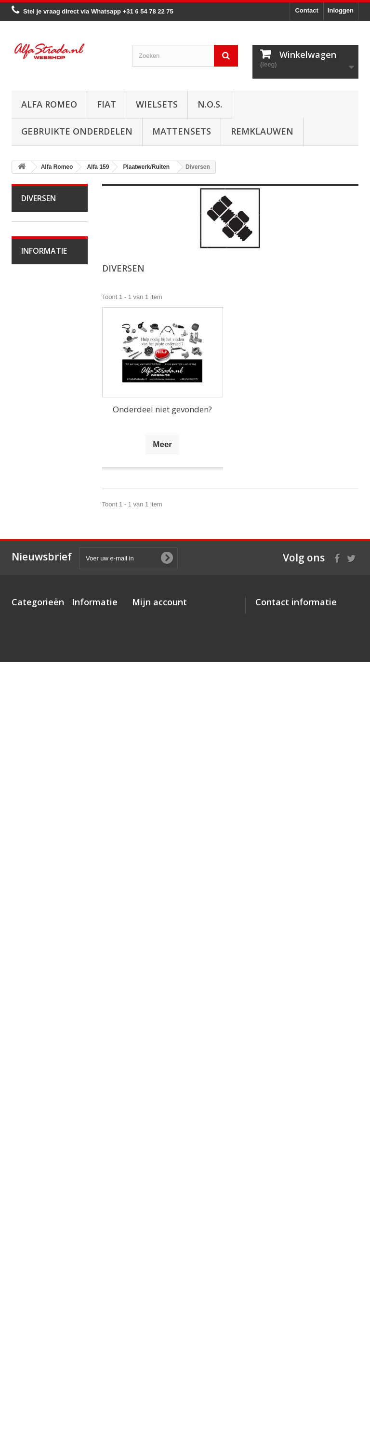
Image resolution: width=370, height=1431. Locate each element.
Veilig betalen (46, 1122)
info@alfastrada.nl (319, 1361)
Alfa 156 (39, 495)
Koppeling (41, 600)
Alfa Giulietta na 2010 (47, 369)
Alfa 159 (39, 510)
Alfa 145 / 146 (47, 450)
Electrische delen (40, 726)
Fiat (106, 104)
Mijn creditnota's (157, 1306)
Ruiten (37, 837)
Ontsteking (43, 540)
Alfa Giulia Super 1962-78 (41, 266)
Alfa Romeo (49, 104)
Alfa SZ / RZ (45, 1030)
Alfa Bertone (45, 243)
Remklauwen (262, 131)
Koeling (38, 570)
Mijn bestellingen (157, 1293)
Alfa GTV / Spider (39, 1008)
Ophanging (43, 674)
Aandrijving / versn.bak (42, 622)
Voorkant (40, 792)
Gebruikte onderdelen (76, 131)
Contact (306, 10)
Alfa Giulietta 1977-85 (42, 340)
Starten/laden (46, 555)
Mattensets (181, 131)
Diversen (40, 852)
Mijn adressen (153, 1318)
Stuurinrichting (48, 659)
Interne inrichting (34, 875)
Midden (38, 807)
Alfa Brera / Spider (40, 934)
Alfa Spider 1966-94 (40, 295)
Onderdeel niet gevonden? (162, 409)
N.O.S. (210, 104)
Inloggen (341, 10)
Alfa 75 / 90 (43, 435)
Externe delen (47, 896)
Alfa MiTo (40, 391)
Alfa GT (38, 986)
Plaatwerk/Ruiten (44, 777)
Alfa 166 (39, 971)
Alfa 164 (39, 956)
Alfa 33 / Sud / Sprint (44, 413)
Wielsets (157, 104)
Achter (37, 822)
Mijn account (159, 1278)
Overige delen (47, 911)
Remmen (40, 644)
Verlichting (42, 748)
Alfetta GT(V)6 (48, 317)
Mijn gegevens (153, 1331)
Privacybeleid (92, 1370)
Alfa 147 (39, 465)
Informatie (44, 1082)
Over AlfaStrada (50, 1108)
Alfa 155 (39, 480)
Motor (36, 525)
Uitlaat (36, 585)
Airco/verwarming (45, 704)
